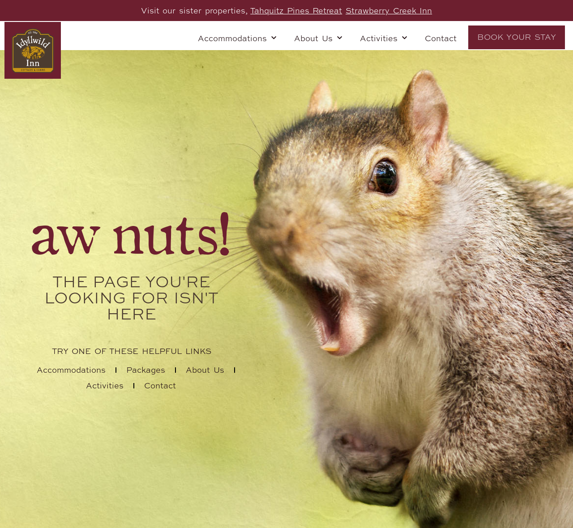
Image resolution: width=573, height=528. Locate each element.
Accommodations (237, 38)
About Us (318, 38)
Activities (383, 38)
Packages (145, 369)
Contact (441, 38)
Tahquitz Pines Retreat (296, 10)
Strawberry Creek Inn (389, 10)
